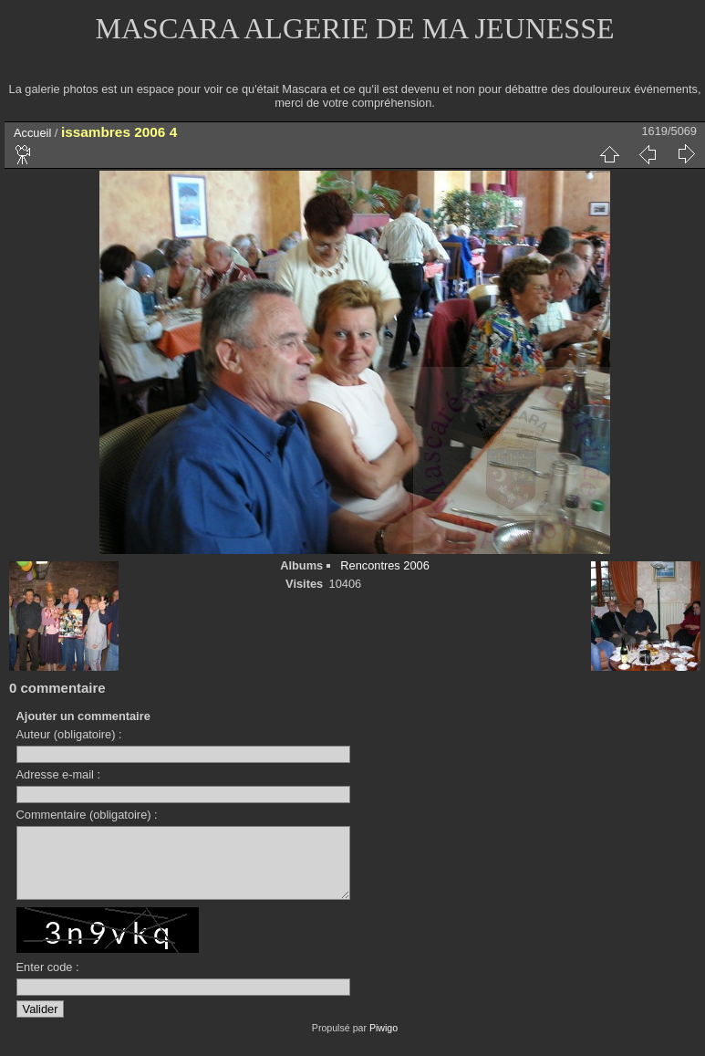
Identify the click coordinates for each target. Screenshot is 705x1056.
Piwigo (383, 1041)
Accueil (32, 133)
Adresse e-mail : (58, 774)
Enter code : (47, 981)
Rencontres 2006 (384, 565)
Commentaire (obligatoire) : (87, 814)
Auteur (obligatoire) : (69, 734)
